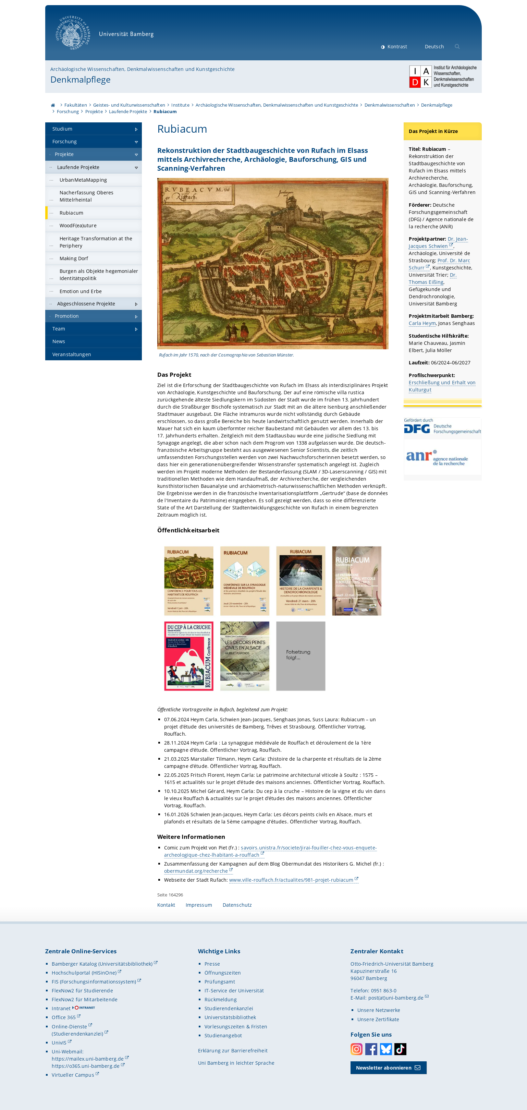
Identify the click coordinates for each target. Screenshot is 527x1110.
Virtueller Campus (73, 1075)
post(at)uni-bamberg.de (396, 997)
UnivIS (59, 1042)
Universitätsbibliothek (230, 1017)
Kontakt (166, 905)
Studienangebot (223, 1035)
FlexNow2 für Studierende (82, 990)
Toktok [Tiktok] (400, 1049)
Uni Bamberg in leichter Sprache (236, 1063)
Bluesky (386, 1049)
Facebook (371, 1049)
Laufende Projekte (128, 111)
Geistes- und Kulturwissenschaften (129, 105)
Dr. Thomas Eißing (433, 278)
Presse (212, 964)
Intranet (61, 1008)
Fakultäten (75, 105)
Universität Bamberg (107, 36)
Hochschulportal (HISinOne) (84, 972)
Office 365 (63, 1017)
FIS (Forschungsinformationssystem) (94, 981)
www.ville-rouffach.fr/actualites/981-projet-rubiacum (291, 880)
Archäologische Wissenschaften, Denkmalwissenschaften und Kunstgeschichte (142, 69)
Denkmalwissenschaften (390, 105)
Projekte (94, 111)
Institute (180, 105)
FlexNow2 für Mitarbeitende (85, 999)
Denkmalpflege (80, 79)
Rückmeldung (221, 999)
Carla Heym (422, 323)
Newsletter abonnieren (384, 1067)
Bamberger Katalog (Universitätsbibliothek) (102, 964)
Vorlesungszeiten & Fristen (236, 1026)
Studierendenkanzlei (229, 1008)
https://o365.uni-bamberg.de (86, 1066)
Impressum (199, 905)
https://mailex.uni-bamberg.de (88, 1058)
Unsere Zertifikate (378, 1019)
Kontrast (396, 46)
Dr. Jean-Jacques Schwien (438, 242)
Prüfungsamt (220, 981)
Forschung (68, 111)
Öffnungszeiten (223, 972)
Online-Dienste (69, 1026)
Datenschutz (237, 905)
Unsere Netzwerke (378, 1010)
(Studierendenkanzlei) (77, 1033)
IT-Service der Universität (234, 990)
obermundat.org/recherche (196, 871)
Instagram (357, 1049)
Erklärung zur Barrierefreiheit (233, 1050)
